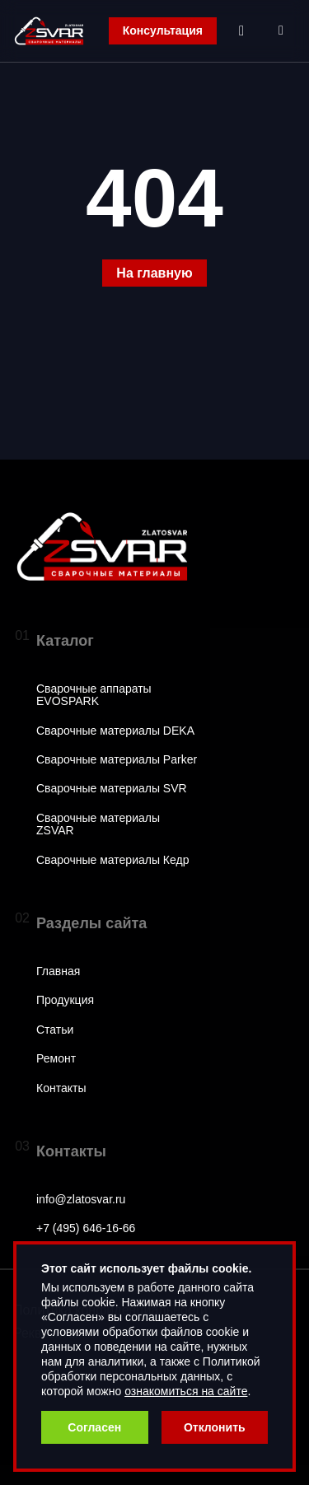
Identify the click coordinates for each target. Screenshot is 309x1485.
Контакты (61, 1088)
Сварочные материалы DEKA (115, 731)
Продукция (65, 1000)
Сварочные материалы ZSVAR (98, 824)
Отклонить (215, 1427)
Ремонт (56, 1059)
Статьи (54, 1030)
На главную (154, 273)
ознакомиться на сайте (185, 1391)
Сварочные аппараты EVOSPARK (94, 695)
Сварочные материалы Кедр (112, 860)
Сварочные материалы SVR (111, 788)
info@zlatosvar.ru (80, 1199)
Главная (58, 971)
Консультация (163, 30)
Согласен (94, 1427)
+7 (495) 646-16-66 (85, 1228)
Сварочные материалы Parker (116, 760)
